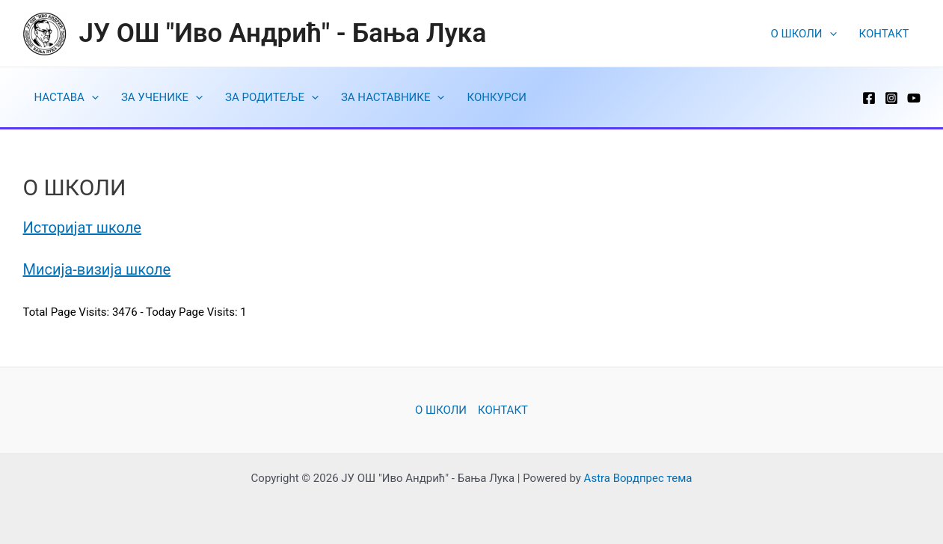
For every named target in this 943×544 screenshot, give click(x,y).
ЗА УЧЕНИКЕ (162, 97)
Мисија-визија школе (97, 269)
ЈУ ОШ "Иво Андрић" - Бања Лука (283, 33)
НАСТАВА (66, 97)
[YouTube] (914, 98)
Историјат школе (82, 227)
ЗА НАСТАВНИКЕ (393, 97)
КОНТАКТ (884, 33)
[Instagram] (891, 98)
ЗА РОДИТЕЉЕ (272, 97)
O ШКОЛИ (804, 33)
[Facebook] (869, 98)
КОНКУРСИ (496, 97)
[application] (830, 33)
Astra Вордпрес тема (638, 478)
